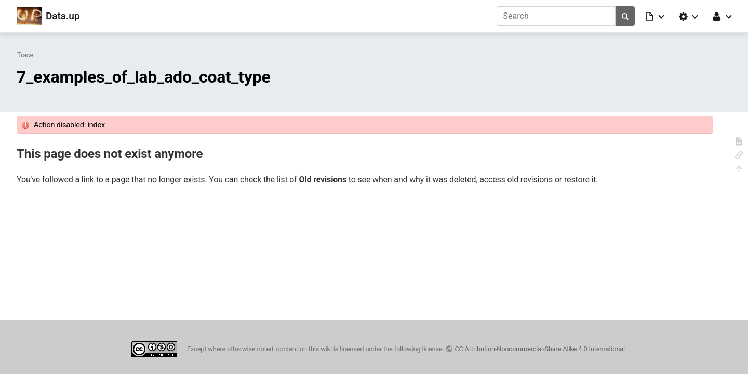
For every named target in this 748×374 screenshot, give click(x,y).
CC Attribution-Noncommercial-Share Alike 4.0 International (540, 349)
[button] (655, 16)
